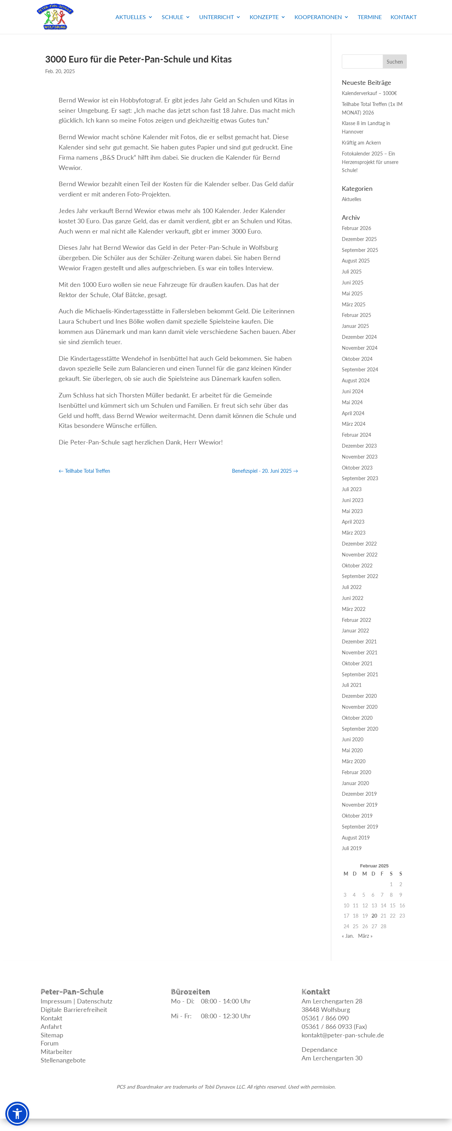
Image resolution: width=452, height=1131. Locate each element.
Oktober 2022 (357, 565)
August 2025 (356, 261)
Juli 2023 (352, 489)
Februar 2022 (356, 620)
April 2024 (353, 413)
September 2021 (360, 674)
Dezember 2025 (359, 239)
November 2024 (359, 348)
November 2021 (359, 652)
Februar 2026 (356, 228)
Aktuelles (130, 17)
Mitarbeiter (56, 1051)
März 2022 (353, 609)
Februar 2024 (356, 435)
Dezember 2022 (359, 544)
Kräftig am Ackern (361, 143)
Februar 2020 (356, 772)
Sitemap (52, 1035)
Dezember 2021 (359, 641)
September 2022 (360, 576)
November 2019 (359, 805)
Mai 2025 (352, 293)
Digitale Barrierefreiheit (74, 1009)
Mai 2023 (352, 511)
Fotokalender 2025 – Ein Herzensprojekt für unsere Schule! (370, 162)
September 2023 (360, 478)
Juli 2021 (352, 685)
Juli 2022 (352, 587)
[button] (17, 1113)
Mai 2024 (352, 402)
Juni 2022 (352, 598)
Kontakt (404, 17)
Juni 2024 (352, 391)
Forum (50, 1043)
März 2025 (353, 304)
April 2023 (353, 522)
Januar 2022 (355, 631)
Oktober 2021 (357, 663)
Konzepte (264, 17)
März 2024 (353, 424)
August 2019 (356, 838)
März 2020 (353, 761)
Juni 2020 (352, 739)
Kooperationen (318, 17)
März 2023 (353, 533)
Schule (172, 17)
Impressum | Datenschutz (76, 1001)
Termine (370, 17)
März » (365, 936)
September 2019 (360, 827)
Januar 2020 (355, 783)
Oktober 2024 (357, 359)
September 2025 (360, 250)
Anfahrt (51, 1026)
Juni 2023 (352, 500)
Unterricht (216, 17)
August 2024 (356, 380)
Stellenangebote (63, 1060)
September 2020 (360, 729)
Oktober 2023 (357, 468)
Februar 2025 (356, 315)
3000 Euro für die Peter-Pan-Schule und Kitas (138, 59)
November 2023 (359, 457)
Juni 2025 (352, 282)
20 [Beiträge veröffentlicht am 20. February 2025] (374, 916)
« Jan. (348, 936)
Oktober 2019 (357, 816)
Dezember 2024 (359, 337)
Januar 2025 (355, 326)
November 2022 (359, 555)
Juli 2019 (352, 848)
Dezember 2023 (359, 446)
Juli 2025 (352, 272)
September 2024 (360, 369)
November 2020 (359, 707)
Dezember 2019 (359, 794)
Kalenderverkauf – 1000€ (369, 93)
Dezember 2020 (359, 696)
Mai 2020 (352, 750)
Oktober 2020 (357, 718)
